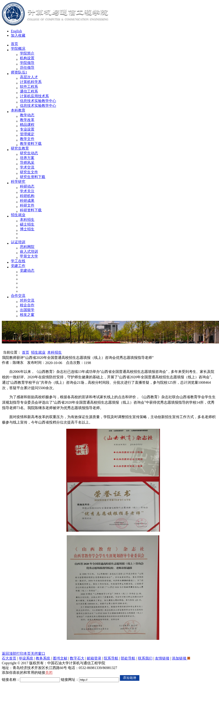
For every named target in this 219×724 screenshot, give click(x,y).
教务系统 (43, 658)
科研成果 (27, 200)
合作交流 (18, 296)
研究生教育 (20, 148)
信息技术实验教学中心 (38, 101)
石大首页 (9, 658)
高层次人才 (29, 77)
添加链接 (181, 658)
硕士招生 (27, 224)
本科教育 (18, 110)
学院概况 (18, 48)
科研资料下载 (31, 210)
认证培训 (18, 242)
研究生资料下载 (32, 177)
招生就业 (18, 215)
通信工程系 (29, 91)
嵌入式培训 (29, 251)
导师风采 (27, 162)
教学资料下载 (31, 143)
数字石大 (77, 658)
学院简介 (27, 53)
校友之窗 (27, 315)
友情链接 (162, 658)
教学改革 (27, 120)
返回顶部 (9, 653)
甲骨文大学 (29, 256)
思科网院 (27, 247)
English (16, 31)
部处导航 (128, 658)
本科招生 (27, 219)
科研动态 (27, 186)
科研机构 (27, 196)
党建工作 (18, 266)
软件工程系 (29, 86)
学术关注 (27, 191)
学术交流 (27, 167)
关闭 (48, 672)
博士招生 (27, 229)
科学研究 (18, 181)
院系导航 (111, 658)
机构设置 (27, 58)
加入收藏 (18, 35)
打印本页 (23, 653)
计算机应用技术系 (34, 96)
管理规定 (27, 134)
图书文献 (60, 658)
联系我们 (145, 658)
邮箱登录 (94, 658)
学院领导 (27, 63)
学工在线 (18, 261)
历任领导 (27, 67)
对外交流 (27, 300)
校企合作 (27, 305)
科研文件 (27, 205)
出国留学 (27, 310)
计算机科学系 (31, 82)
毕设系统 (26, 658)
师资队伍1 (19, 72)
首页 (14, 44)
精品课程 (27, 124)
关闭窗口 (38, 653)
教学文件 (27, 139)
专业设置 (27, 129)
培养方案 (27, 158)
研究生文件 (29, 172)
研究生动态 (29, 153)
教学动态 (27, 115)
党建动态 (27, 270)
